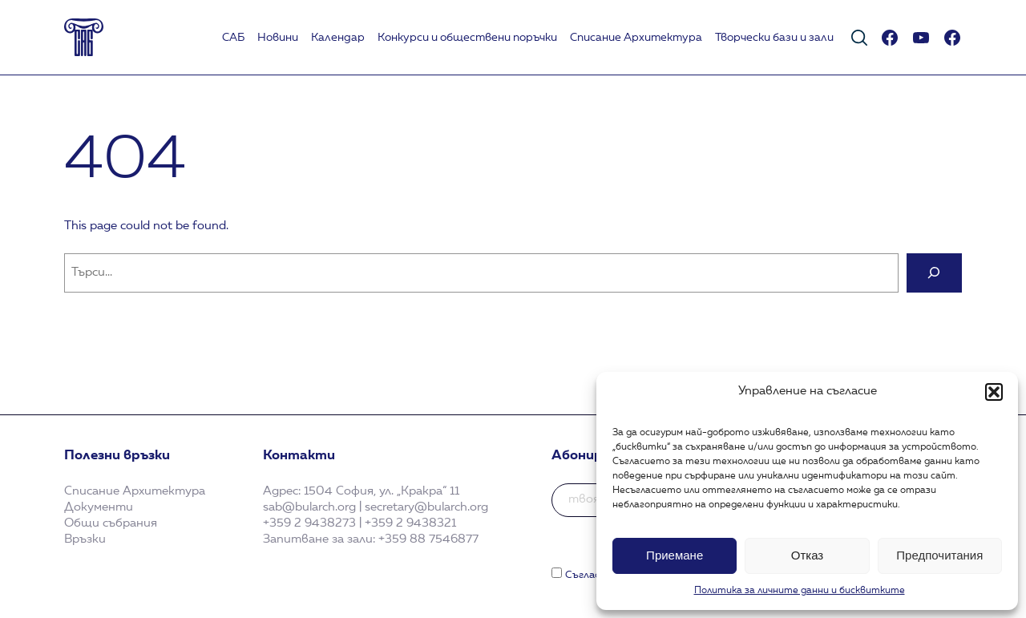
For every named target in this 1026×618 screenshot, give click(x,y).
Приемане (674, 555)
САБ (233, 37)
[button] (994, 392)
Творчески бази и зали (774, 37)
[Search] (934, 273)
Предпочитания (939, 555)
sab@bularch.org (309, 507)
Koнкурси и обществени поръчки (467, 37)
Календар (338, 37)
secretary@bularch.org (426, 507)
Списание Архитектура (636, 37)
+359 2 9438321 (410, 523)
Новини (277, 37)
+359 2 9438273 (309, 523)
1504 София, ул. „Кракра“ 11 (381, 491)
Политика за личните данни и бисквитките (799, 591)
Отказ (807, 555)
